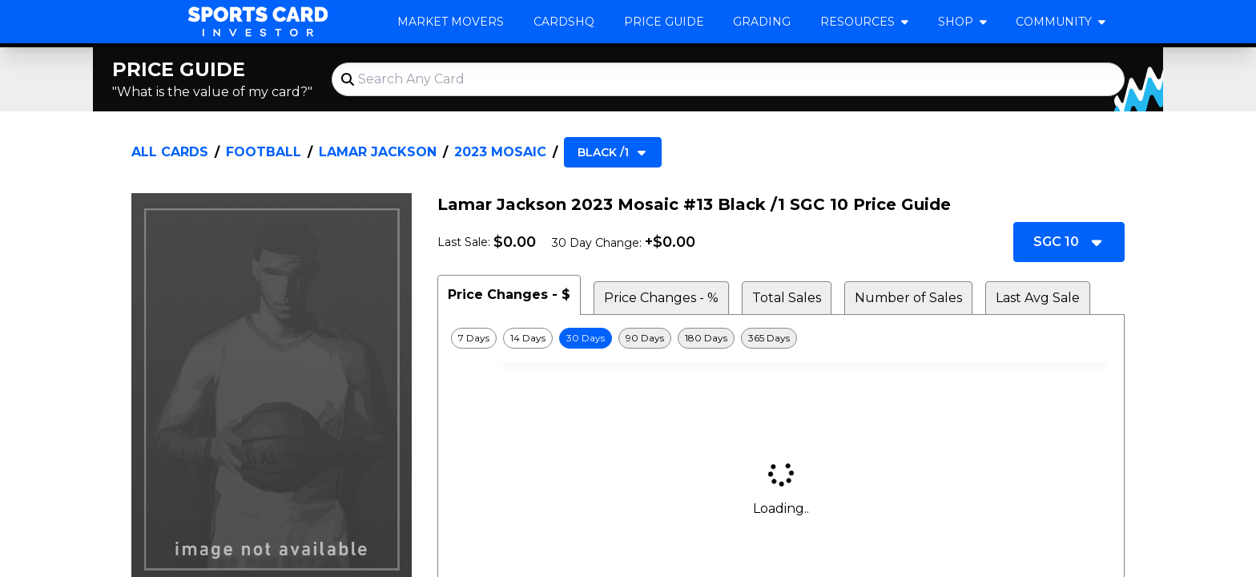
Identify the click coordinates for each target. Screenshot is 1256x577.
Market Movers (450, 21)
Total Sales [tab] (786, 297)
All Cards (169, 151)
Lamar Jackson (378, 151)
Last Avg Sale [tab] (1038, 297)
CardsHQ (563, 21)
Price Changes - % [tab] (661, 297)
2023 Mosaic (500, 151)
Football (263, 151)
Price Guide (664, 21)
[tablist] (781, 295)
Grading (762, 21)
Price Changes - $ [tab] (509, 294)
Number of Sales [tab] (908, 297)
